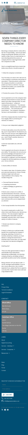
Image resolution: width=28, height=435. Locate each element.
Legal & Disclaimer (6, 292)
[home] (10, 10)
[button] (25, 10)
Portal (3, 368)
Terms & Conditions (7, 290)
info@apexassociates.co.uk (11, 401)
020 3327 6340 (8, 398)
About (3, 340)
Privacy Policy (5, 287)
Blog (2, 365)
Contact (3, 370)
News (3, 362)
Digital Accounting (6, 343)
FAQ (2, 284)
